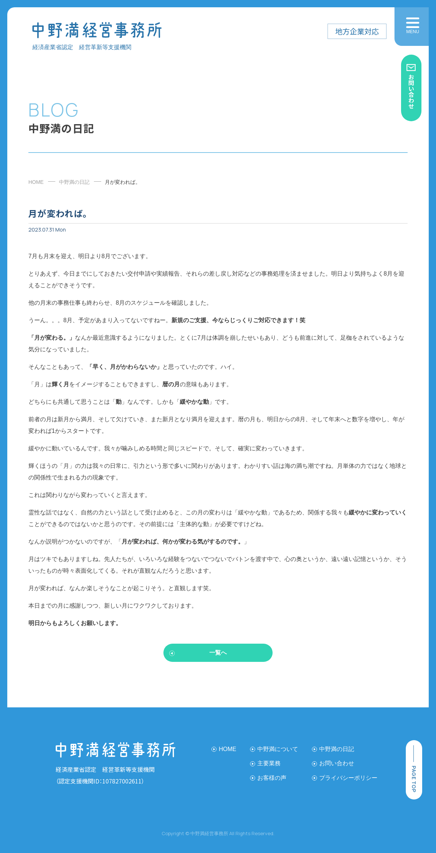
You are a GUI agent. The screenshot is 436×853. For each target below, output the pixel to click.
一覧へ (218, 652)
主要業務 (269, 763)
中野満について (277, 749)
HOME (36, 182)
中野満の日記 (74, 182)
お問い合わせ (411, 91)
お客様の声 (271, 778)
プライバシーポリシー (348, 778)
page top (414, 779)
